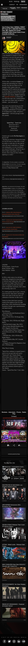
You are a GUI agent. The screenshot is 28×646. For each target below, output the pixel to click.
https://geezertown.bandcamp (16, 179)
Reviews (5, 412)
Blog (4, 12)
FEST (18, 7)
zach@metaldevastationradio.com (14, 418)
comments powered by (14, 454)
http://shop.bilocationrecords (18, 175)
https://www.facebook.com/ (7, 216)
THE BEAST (8, 37)
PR (17, 4)
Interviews (12, 412)
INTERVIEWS (23, 4)
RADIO (16, 1)
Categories (9, 12)
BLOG (10, 1)
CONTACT (12, 4)
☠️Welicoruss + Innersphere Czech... (13, 467)
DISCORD (12, 7)
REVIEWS (24, 7)
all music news (4, 14)
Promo (19, 412)
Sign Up (23, 1)
